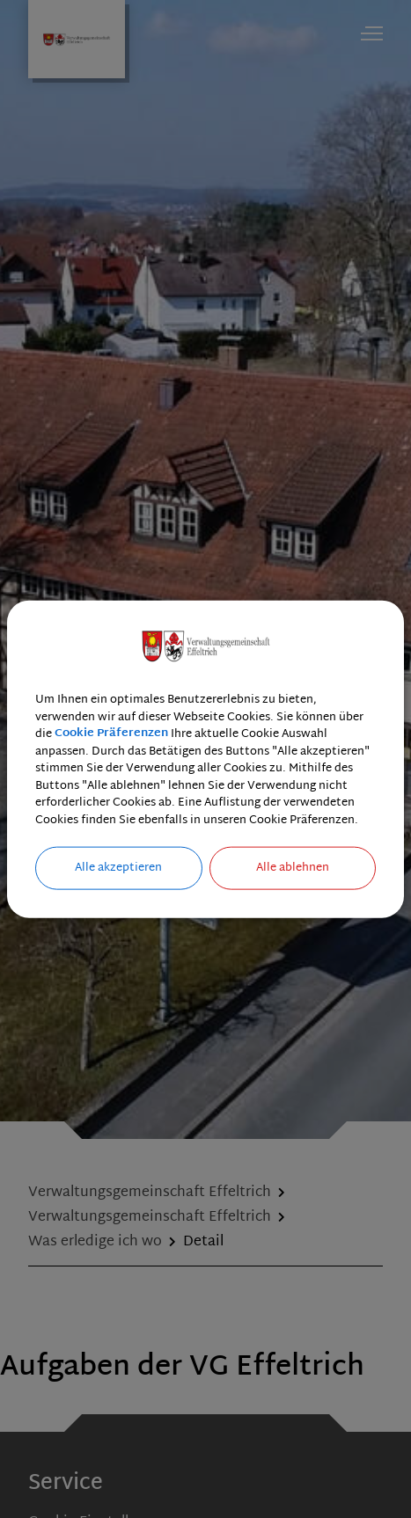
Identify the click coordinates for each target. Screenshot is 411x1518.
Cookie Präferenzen (111, 734)
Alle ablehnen (292, 868)
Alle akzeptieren (118, 868)
